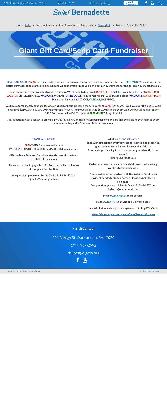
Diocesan (155, 271)
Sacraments (89, 25)
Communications (47, 25)
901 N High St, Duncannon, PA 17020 (83, 237)
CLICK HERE (118, 195)
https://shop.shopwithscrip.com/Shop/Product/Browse (123, 214)
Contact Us (132, 25)
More (120, 25)
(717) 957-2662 (83, 245)
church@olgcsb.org (83, 252)
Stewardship (106, 25)
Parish (29, 25)
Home (19, 25)
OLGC (142, 25)
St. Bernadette (21, 271)
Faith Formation (69, 25)
